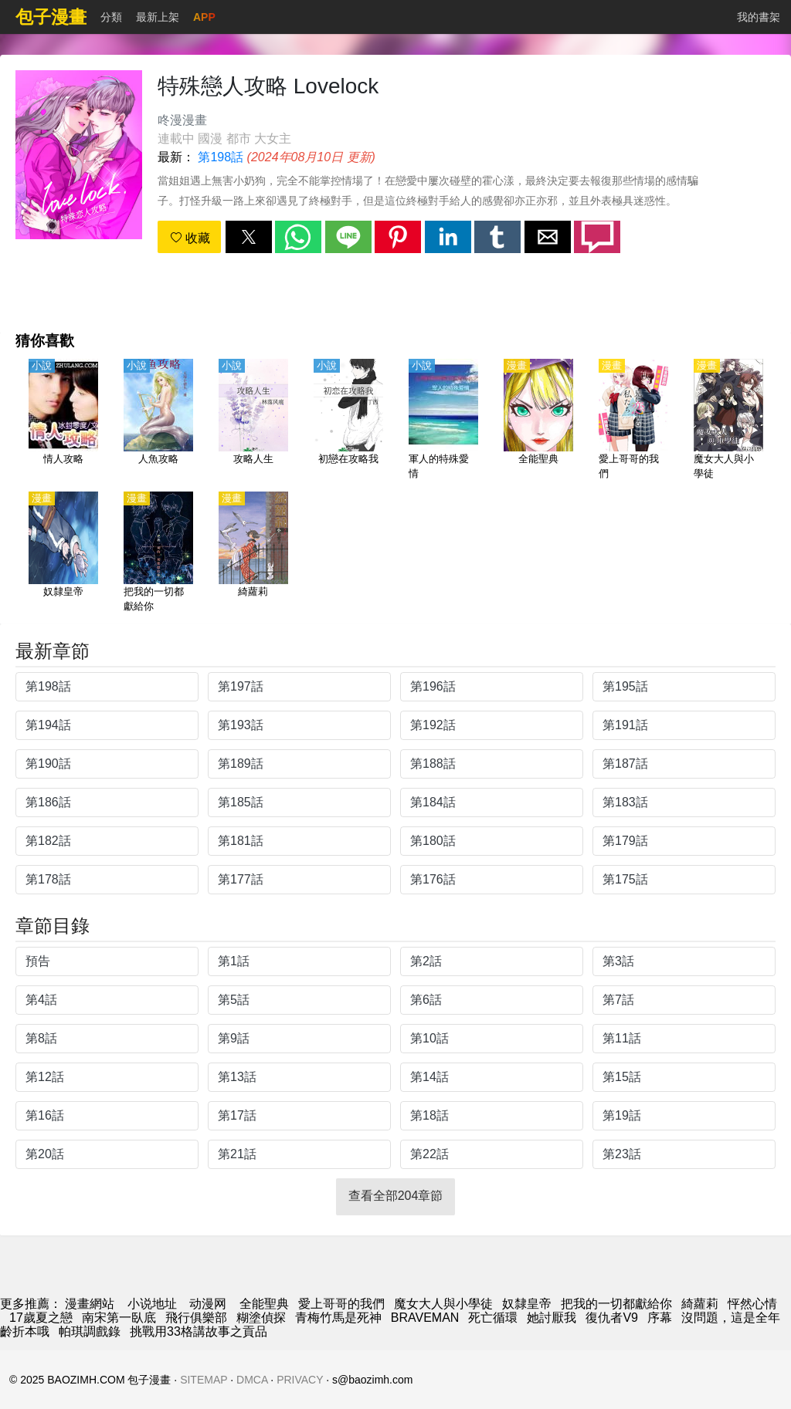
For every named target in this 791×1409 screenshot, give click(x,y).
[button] (249, 237)
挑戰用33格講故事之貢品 (198, 1331)
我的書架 (758, 17)
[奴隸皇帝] (63, 553)
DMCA (251, 1380)
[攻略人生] (253, 420)
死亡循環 (493, 1317)
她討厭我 (551, 1317)
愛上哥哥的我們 (341, 1303)
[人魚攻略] (158, 420)
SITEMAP (203, 1380)
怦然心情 (752, 1303)
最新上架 (157, 17)
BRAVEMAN (425, 1317)
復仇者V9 (612, 1317)
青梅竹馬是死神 (338, 1317)
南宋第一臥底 (119, 1317)
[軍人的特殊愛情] (443, 420)
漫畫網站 (89, 1303)
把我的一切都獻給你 (616, 1303)
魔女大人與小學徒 (443, 1303)
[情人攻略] (63, 420)
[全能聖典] (538, 420)
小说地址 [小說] (152, 1303)
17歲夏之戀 (41, 1317)
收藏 (190, 238)
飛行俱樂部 (196, 1317)
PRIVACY (300, 1380)
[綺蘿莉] (253, 553)
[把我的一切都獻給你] (158, 553)
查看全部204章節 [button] (395, 1195)
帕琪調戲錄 (90, 1331)
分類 (111, 17)
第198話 (220, 157)
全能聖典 (264, 1303)
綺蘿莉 (699, 1303)
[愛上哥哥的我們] (633, 420)
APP (204, 17)
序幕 (659, 1317)
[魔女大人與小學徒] (728, 420)
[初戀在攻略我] (348, 420)
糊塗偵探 (261, 1317)
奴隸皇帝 (527, 1303)
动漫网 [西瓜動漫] (207, 1303)
